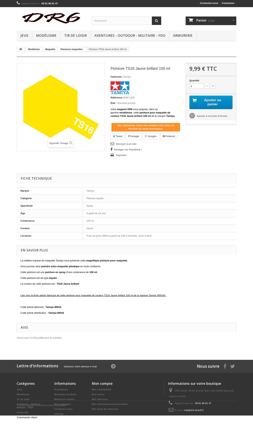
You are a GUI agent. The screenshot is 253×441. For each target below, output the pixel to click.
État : (114, 103)
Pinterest (169, 136)
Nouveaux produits (65, 394)
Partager (133, 136)
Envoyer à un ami (126, 143)
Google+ (151, 136)
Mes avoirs (98, 394)
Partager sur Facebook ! (128, 149)
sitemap (58, 413)
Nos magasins (62, 404)
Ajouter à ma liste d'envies (211, 116)
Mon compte (102, 383)
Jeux (24, 35)
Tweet (117, 136)
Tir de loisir (75, 35)
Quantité (194, 80)
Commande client (27, 417)
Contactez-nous (209, 3)
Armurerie (183, 35)
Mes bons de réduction (105, 409)
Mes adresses (100, 399)
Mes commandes (101, 389)
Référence (116, 97)
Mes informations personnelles (110, 404)
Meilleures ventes (64, 399)
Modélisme (46, 35)
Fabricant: (116, 76)
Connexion (228, 3)
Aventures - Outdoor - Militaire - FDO (129, 35)
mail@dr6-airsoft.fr (194, 410)
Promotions (61, 389)
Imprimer (121, 155)
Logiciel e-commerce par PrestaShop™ (46, 430)
